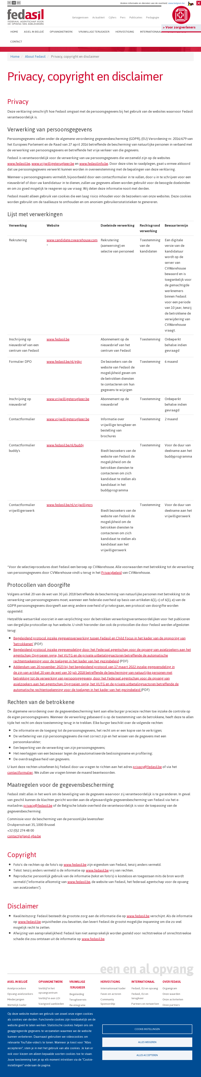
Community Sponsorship (107, 1001)
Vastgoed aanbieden (51, 1003)
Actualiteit (98, 17)
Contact (16, 41)
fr (9, 2)
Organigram (170, 988)
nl (14, 2)
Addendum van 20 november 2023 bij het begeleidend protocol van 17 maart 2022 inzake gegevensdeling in (94, 666)
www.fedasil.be (18, 163)
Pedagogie (152, 17)
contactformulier (20, 772)
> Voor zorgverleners (179, 27)
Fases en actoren (110, 994)
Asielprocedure (16, 988)
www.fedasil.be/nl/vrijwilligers (70, 504)
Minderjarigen (15, 999)
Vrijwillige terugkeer (93, 31)
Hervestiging (124, 31)
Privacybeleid (111, 572)
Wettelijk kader (17, 1005)
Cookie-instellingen (147, 1029)
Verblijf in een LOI (49, 998)
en (18, 2)
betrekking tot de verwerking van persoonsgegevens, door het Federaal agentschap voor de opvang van (91, 678)
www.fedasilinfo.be (93, 163)
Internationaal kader (113, 988)
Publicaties (135, 17)
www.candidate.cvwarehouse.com (72, 240)
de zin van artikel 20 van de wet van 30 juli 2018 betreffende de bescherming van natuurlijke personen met (92, 672)
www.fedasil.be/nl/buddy (65, 445)
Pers (122, 17)
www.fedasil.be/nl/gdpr (64, 361)
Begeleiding (76, 994)
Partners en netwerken (145, 1003)
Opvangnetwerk (61, 31)
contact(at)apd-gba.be (24, 836)
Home (14, 31)
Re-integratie (77, 1005)
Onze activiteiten (173, 999)
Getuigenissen (80, 17)
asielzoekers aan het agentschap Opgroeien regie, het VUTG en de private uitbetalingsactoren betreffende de (96, 684)
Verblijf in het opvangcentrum (47, 990)
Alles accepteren (147, 1055)
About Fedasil (35, 56)
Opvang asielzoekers (20, 994)
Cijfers (112, 17)
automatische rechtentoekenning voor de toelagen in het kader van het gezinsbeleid (77, 689)
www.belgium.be (176, 3)
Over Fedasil (172, 982)
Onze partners (171, 1005)
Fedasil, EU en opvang (144, 988)
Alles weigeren (147, 1042)
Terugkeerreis (77, 999)
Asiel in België (34, 31)
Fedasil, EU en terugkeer (139, 996)
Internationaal (151, 31)
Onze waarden (171, 994)
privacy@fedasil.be (147, 766)
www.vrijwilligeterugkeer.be (53, 163)
